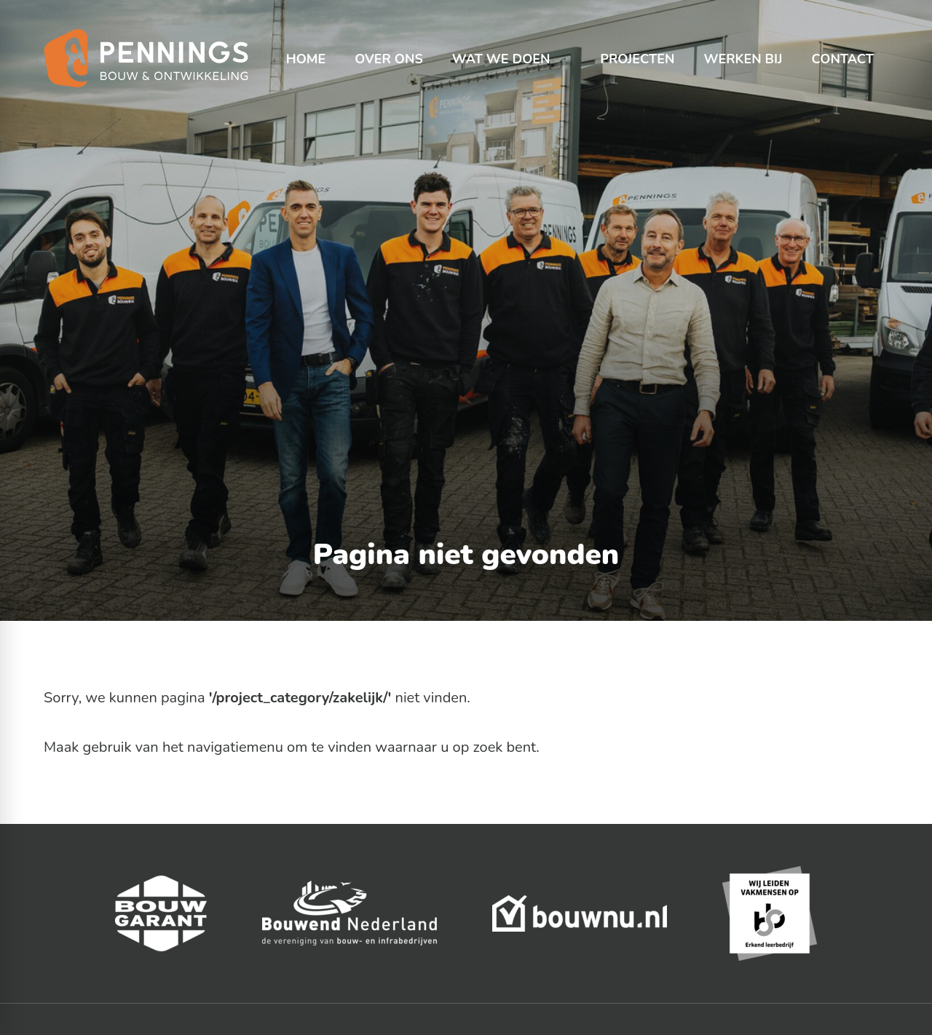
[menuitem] (306, 43)
